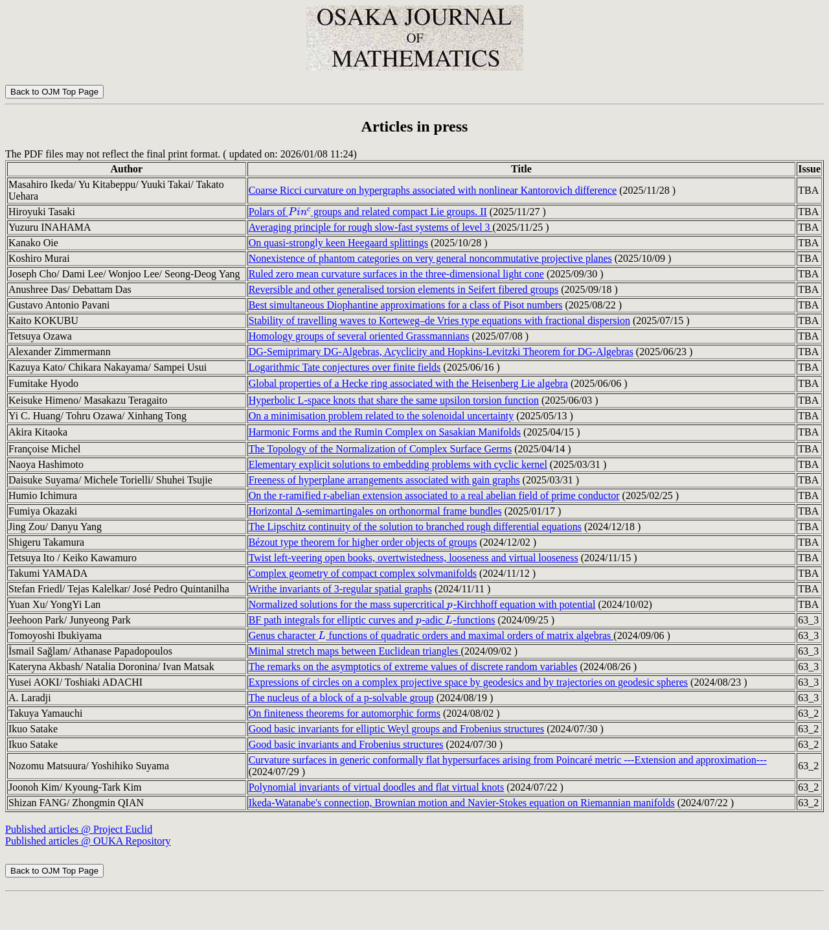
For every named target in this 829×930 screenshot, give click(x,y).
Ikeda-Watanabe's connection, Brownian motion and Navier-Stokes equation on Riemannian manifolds (462, 802)
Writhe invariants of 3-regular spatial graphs (340, 588)
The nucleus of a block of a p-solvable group (341, 697)
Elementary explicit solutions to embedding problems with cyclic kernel (398, 464)
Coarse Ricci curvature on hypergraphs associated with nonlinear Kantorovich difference (433, 190)
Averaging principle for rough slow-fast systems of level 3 (371, 227)
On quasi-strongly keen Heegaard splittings (338, 242)
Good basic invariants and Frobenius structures (346, 744)
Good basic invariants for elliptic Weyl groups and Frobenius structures (397, 728)
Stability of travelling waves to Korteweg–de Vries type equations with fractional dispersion (439, 320)
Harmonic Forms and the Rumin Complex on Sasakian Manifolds (385, 431)
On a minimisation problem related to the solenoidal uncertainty (381, 415)
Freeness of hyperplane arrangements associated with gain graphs (384, 479)
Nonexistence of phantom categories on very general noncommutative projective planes (430, 258)
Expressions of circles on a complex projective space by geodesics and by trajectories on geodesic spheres (468, 682)
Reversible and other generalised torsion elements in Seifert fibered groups (404, 289)
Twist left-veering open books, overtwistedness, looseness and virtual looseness (413, 557)
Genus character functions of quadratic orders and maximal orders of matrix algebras (431, 635)
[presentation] (299, 211)
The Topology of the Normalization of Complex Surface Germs (380, 448)
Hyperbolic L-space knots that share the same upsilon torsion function (394, 400)
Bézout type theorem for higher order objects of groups (363, 542)
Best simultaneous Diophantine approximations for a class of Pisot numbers (406, 304)
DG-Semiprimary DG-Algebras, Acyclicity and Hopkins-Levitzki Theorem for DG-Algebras (441, 351)
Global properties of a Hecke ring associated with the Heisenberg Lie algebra (408, 383)
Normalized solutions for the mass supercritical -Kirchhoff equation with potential (422, 604)
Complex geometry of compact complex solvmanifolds (363, 573)
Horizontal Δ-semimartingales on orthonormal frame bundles (375, 511)
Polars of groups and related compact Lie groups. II (368, 211)
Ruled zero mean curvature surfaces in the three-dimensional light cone (396, 273)
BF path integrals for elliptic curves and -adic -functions (372, 619)
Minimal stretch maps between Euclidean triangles (355, 651)
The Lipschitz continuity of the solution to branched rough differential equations (415, 526)
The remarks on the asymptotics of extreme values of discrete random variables (413, 666)
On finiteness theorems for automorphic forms (344, 713)
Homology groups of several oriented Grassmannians (359, 336)
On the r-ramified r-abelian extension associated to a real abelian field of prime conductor (434, 495)
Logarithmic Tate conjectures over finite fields (345, 367)
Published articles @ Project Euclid (78, 829)
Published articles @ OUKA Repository (88, 840)
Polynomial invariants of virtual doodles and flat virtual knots (377, 787)
